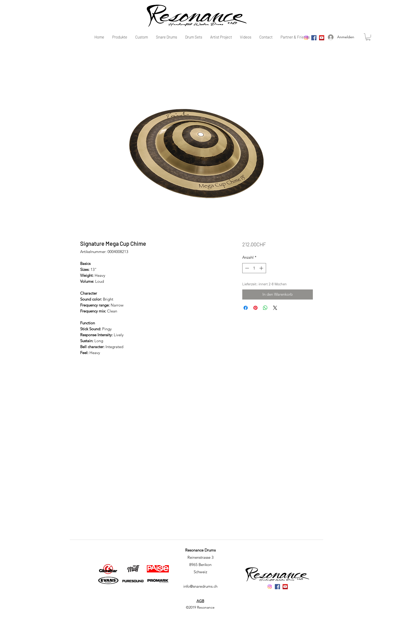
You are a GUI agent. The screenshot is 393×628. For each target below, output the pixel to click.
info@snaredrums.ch (200, 586)
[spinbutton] (254, 268)
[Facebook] (313, 37)
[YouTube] (321, 37)
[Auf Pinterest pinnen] (255, 308)
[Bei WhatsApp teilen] (265, 308)
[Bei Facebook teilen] (246, 308)
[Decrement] (246, 268)
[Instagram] (306, 37)
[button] (368, 37)
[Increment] (261, 268)
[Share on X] (275, 308)
